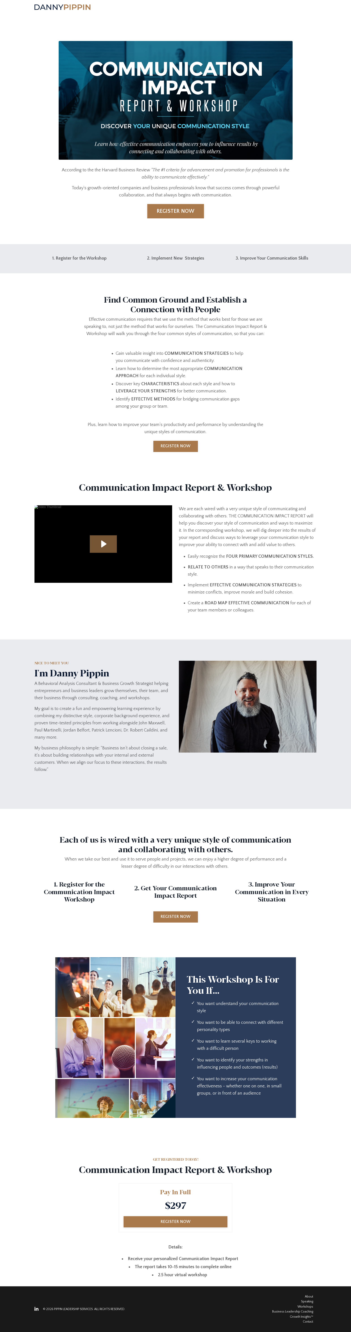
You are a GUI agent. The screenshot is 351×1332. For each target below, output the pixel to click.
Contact (308, 1321)
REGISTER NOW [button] (176, 211)
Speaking (307, 1301)
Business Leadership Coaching (292, 1311)
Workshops (305, 1306)
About (309, 1296)
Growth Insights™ (301, 1317)
